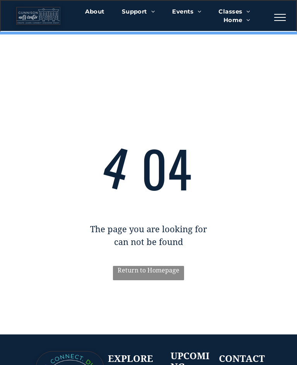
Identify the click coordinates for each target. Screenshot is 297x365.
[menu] (280, 17)
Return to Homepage (148, 270)
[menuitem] (95, 11)
